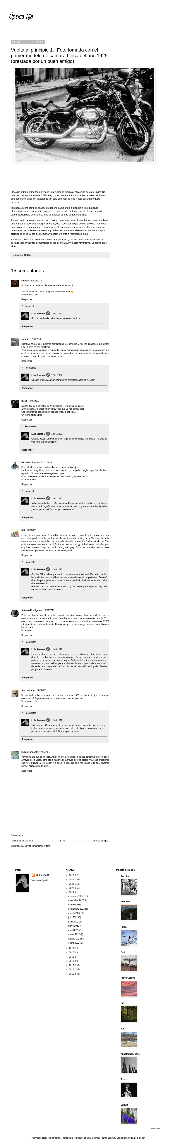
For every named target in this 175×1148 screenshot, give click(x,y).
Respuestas (30, 306)
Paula (124, 927)
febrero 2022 (74, 939)
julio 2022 (73, 917)
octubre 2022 (75, 904)
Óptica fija (21, 17)
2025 (71, 879)
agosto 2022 (74, 913)
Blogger (141, 1138)
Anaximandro (28, 690)
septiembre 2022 (76, 909)
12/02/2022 (32, 530)
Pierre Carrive (128, 978)
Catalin (124, 1105)
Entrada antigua (100, 840)
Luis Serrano (38, 313)
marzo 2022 (74, 934)
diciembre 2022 (76, 896)
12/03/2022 (56, 569)
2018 (71, 961)
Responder (26, 299)
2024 (71, 884)
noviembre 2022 (76, 900)
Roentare (125, 876)
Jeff (123, 1028)
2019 (71, 957)
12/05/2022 (44, 752)
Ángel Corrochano (130, 1054)
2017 (71, 965)
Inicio (62, 840)
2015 (71, 974)
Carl (123, 952)
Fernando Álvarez (30, 462)
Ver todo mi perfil (40, 880)
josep (24, 401)
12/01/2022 (36, 280)
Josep (124, 1079)
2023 (71, 888)
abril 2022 (73, 930)
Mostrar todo (155, 1129)
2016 (71, 969)
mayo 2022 (74, 926)
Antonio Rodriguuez (31, 610)
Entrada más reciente (22, 840)
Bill (23, 530)
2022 (71, 892)
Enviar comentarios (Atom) (37, 846)
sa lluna (25, 280)
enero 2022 (74, 943)
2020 (71, 952)
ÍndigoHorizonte (29, 752)
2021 (71, 948)
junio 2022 (73, 921)
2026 (71, 875)
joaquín (25, 339)
